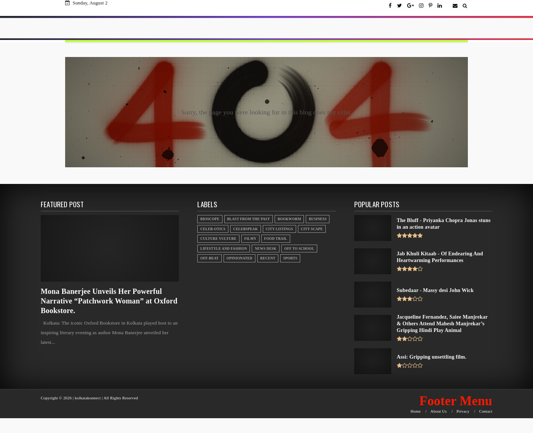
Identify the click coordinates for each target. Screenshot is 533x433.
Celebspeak (245, 229)
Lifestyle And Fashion (223, 248)
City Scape (312, 229)
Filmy (250, 238)
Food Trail (275, 238)
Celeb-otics (212, 229)
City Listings (279, 229)
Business (317, 219)
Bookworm (289, 219)
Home (415, 411)
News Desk (265, 248)
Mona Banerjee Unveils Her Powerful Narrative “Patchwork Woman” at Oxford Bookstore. (109, 301)
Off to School (299, 248)
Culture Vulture (218, 238)
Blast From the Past (248, 219)
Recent (267, 258)
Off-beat (209, 258)
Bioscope (209, 219)
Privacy (462, 411)
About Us (438, 411)
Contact (485, 411)
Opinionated (239, 258)
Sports (290, 258)
